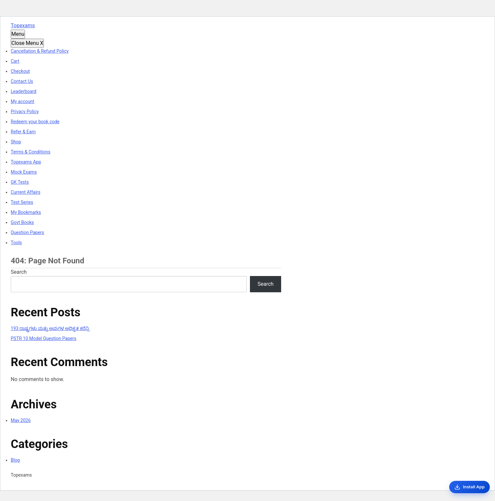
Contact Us (22, 81)
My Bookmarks (26, 212)
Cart (15, 61)
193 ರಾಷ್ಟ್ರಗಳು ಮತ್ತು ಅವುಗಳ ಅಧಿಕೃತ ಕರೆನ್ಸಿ (50, 328)
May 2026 (21, 420)
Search (19, 272)
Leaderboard (23, 91)
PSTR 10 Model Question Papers (43, 338)
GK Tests (20, 182)
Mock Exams (24, 172)
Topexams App (26, 162)
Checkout (20, 71)
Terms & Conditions (30, 151)
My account (22, 101)
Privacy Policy (25, 111)
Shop (16, 141)
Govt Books (22, 222)
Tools (16, 242)
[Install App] (469, 487)
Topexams (23, 25)
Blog (15, 460)
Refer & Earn (23, 131)
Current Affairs (25, 192)
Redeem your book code (35, 121)
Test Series (22, 202)
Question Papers (27, 232)
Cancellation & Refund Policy (40, 51)
